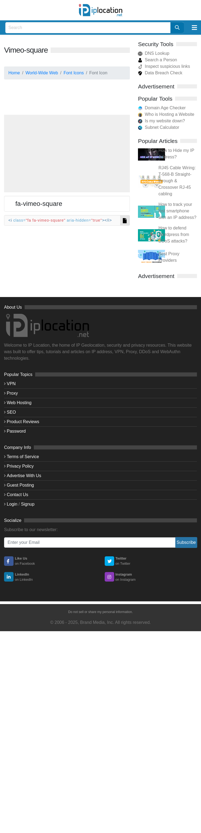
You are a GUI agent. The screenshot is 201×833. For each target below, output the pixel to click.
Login (12, 504)
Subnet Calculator (162, 127)
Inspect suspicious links (164, 66)
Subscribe (186, 542)
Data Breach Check (160, 73)
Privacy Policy (20, 466)
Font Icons (74, 73)
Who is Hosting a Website (169, 114)
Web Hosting (19, 402)
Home (14, 73)
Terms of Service (23, 456)
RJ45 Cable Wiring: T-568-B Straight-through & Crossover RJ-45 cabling (177, 180)
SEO (11, 412)
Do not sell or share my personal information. (100, 612)
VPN (11, 383)
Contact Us (17, 494)
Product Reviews (23, 421)
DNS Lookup (153, 53)
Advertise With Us (24, 475)
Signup (28, 504)
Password (16, 431)
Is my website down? (165, 121)
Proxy (12, 393)
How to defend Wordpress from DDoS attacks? (174, 234)
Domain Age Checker (165, 108)
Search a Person (157, 60)
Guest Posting (20, 485)
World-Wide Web (41, 73)
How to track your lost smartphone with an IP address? (177, 211)
